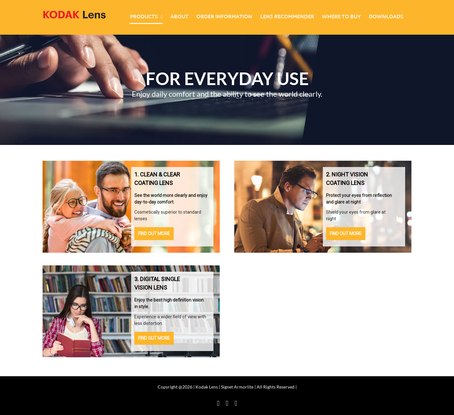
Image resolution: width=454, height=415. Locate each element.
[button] (172, 206)
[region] (131, 207)
